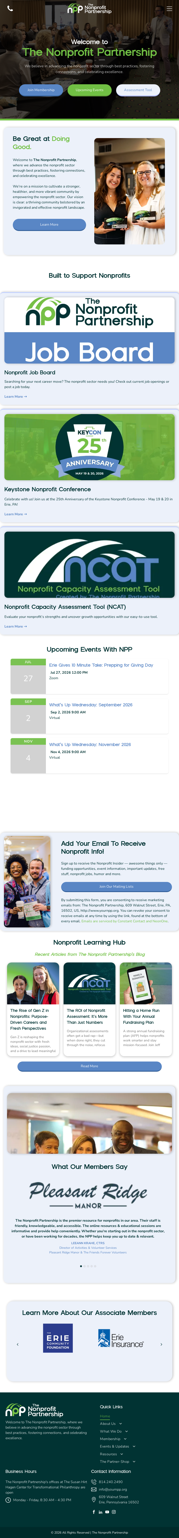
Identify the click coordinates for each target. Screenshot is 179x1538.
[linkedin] (100, 1512)
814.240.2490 (111, 1482)
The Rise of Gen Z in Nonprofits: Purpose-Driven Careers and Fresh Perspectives (29, 1019)
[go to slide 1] (81, 1266)
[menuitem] (136, 1416)
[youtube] (107, 1512)
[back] (17, 1344)
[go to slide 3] (88, 1266)
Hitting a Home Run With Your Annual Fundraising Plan (141, 1016)
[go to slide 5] (95, 1266)
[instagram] (114, 1512)
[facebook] (94, 1512)
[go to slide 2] (84, 1266)
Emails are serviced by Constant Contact (113, 921)
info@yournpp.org (113, 1489)
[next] (161, 1344)
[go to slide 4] (91, 1266)
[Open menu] (169, 8)
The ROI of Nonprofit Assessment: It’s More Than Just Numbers (87, 1016)
